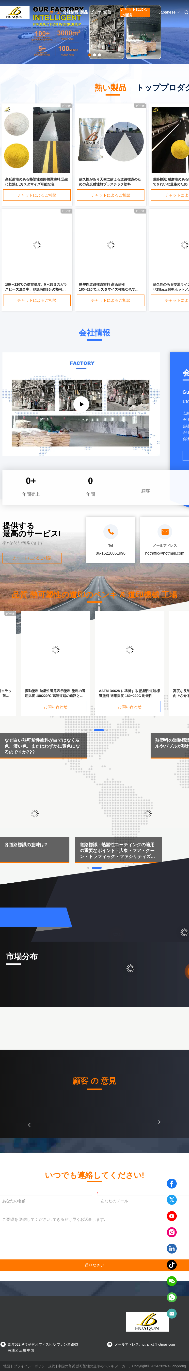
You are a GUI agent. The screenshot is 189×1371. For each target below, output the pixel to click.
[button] (29, 1125)
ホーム (55, 12)
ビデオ (96, 12)
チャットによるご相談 (134, 12)
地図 (6, 1366)
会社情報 (71, 12)
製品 (84, 12)
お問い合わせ (60, 707)
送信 (107, 12)
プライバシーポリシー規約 (34, 1366)
